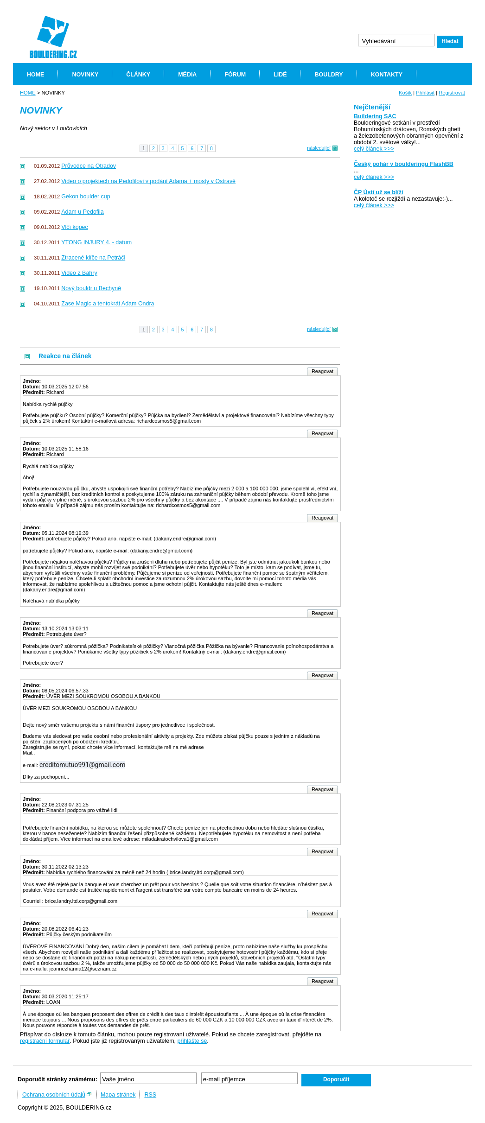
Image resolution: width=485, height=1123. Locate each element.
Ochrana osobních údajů (53, 1094)
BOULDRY (328, 74)
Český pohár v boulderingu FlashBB (403, 164)
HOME (35, 74)
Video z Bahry (79, 273)
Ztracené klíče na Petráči (93, 257)
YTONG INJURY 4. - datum (96, 242)
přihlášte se (192, 1041)
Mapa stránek (118, 1094)
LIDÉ (280, 74)
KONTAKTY (386, 74)
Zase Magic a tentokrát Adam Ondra (107, 303)
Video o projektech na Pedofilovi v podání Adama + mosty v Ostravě (148, 181)
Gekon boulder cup (85, 196)
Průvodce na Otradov (88, 166)
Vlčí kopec (74, 227)
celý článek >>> (374, 149)
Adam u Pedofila (82, 212)
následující (319, 148)
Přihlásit (425, 92)
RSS (150, 1094)
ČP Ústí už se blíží (378, 192)
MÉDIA (187, 74)
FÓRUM (235, 74)
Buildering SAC (375, 116)
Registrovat (452, 92)
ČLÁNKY (138, 74)
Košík (405, 92)
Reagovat (322, 371)
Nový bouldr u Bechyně (91, 288)
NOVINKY (85, 74)
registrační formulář (45, 1041)
